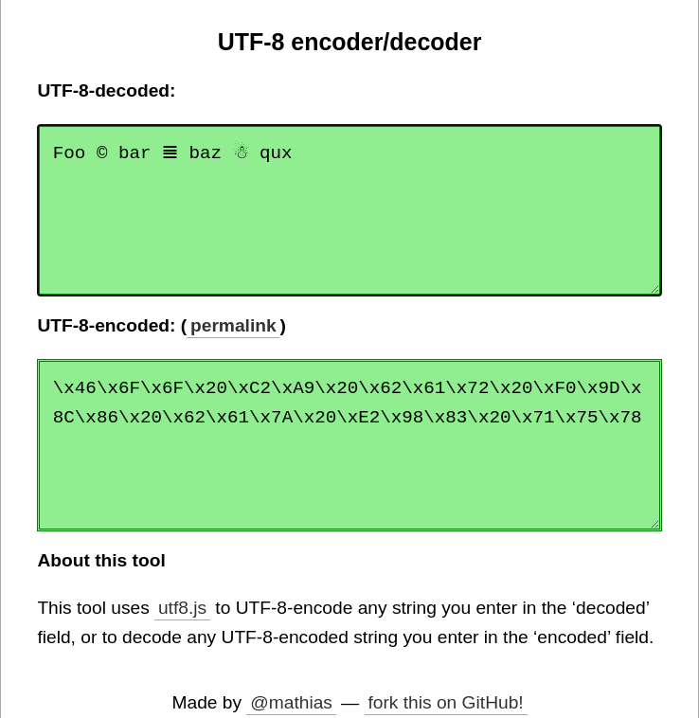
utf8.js (182, 608)
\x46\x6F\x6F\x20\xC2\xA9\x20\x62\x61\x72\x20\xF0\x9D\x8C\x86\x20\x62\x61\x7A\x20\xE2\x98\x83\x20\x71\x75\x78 (349, 445)
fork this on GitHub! (445, 702)
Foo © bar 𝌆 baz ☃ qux (349, 210)
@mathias (291, 702)
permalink (233, 325)
